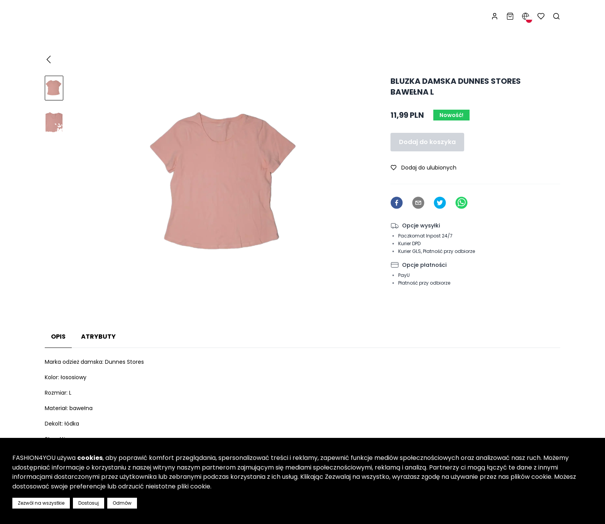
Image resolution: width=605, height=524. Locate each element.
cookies (90, 457)
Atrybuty (98, 336)
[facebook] (396, 203)
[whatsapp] (461, 203)
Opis (58, 336)
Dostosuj (88, 503)
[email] (418, 203)
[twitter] (440, 203)
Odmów (122, 503)
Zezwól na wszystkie (41, 503)
